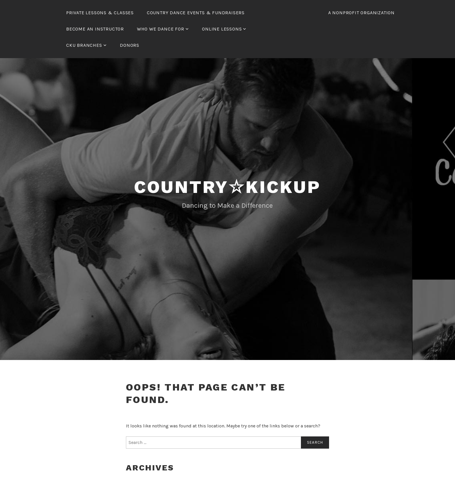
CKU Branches (84, 45)
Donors (129, 45)
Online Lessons (222, 29)
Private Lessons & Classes (100, 12)
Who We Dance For (160, 29)
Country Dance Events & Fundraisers (196, 12)
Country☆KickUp (227, 187)
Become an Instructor (95, 29)
